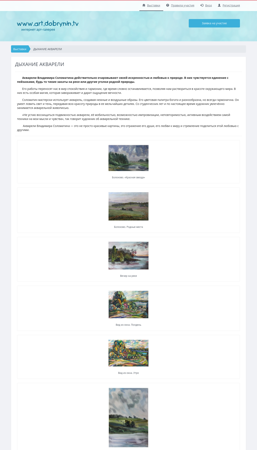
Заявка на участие (214, 23)
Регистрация (229, 5)
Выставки (151, 5)
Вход (206, 5)
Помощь (115, 430)
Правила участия (180, 5)
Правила (115, 425)
